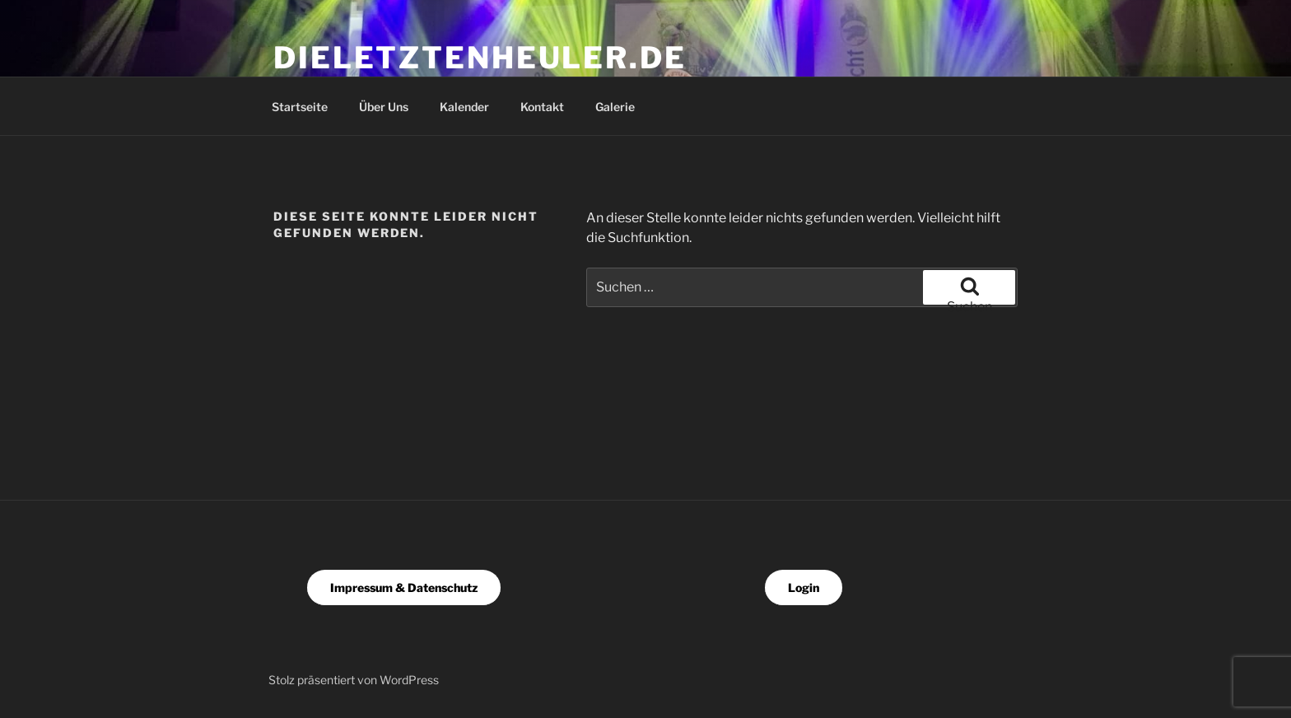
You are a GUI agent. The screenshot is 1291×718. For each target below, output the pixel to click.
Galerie (615, 107)
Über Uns (383, 107)
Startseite (300, 107)
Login (803, 587)
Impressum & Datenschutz (404, 587)
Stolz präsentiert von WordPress (353, 680)
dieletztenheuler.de (480, 58)
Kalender (464, 107)
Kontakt (542, 107)
